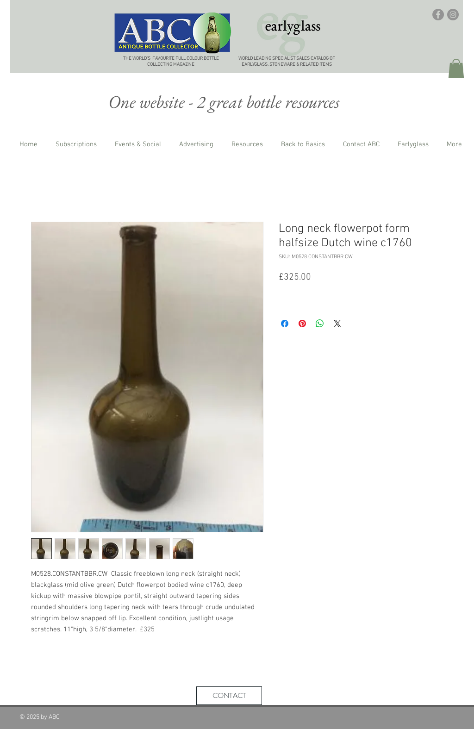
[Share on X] (337, 323)
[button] (456, 68)
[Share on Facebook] (284, 323)
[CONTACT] (229, 695)
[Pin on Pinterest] (302, 323)
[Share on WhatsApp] (319, 323)
